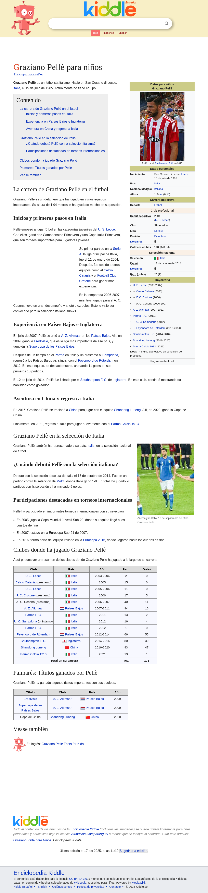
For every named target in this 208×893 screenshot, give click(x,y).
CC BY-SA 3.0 (78, 878)
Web (95, 33)
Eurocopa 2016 (94, 540)
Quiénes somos (62, 886)
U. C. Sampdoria (146, 321)
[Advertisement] (103, 49)
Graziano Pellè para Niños (32, 840)
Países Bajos (100, 335)
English (123, 33)
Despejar (158, 23)
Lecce (184, 174)
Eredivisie (41, 341)
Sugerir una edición (133, 851)
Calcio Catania (145, 291)
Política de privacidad (90, 886)
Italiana (158, 188)
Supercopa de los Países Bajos (51, 346)
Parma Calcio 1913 (144, 346)
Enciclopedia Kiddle (84, 829)
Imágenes (108, 33)
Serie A (158, 230)
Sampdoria (110, 355)
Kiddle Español (23, 886)
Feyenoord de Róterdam (150, 328)
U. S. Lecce (162, 220)
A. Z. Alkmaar (141, 309)
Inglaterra (120, 380)
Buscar (166, 23)
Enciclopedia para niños (28, 74)
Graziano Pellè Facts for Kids (63, 743)
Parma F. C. (140, 315)
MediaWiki (138, 882)
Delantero (160, 236)
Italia (157, 183)
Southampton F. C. (164, 163)
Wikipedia (80, 882)
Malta (60, 481)
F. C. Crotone (144, 297)
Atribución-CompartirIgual (89, 834)
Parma (59, 355)
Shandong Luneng (144, 340)
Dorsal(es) (136, 241)
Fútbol (158, 205)
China (73, 410)
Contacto (115, 886)
